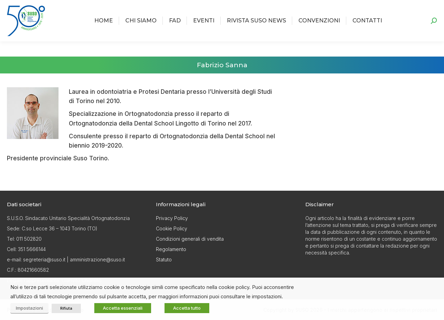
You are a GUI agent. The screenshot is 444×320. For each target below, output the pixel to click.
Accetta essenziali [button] (122, 308)
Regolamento (171, 249)
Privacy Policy (172, 218)
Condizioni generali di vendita (190, 239)
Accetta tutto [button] (187, 308)
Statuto (164, 259)
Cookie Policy (171, 228)
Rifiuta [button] (66, 308)
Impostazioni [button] (29, 308)
